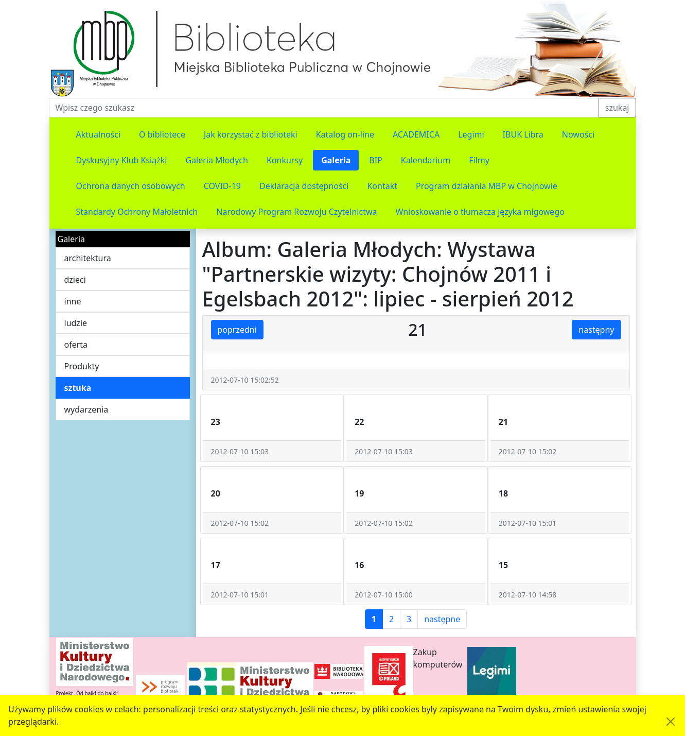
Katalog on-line (345, 134)
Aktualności (98, 134)
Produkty (81, 366)
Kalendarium (425, 160)
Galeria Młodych (216, 160)
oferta (76, 344)
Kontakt (382, 186)
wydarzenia (86, 409)
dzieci (75, 279)
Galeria (335, 160)
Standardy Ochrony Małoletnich (137, 211)
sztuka (78, 387)
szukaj (617, 107)
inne (72, 301)
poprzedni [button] (237, 329)
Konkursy (285, 160)
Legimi (471, 134)
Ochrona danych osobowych (130, 186)
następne (442, 619)
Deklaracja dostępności (303, 186)
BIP (375, 160)
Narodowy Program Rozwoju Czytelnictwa (296, 211)
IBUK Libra (523, 134)
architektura (87, 258)
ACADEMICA (416, 134)
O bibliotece (162, 134)
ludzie (75, 323)
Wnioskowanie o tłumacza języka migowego (480, 211)
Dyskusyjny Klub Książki (121, 160)
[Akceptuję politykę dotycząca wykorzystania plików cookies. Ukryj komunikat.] (670, 721)
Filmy (479, 160)
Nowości (578, 134)
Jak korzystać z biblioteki (250, 134)
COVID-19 (222, 186)
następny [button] (596, 329)
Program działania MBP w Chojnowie (486, 186)
